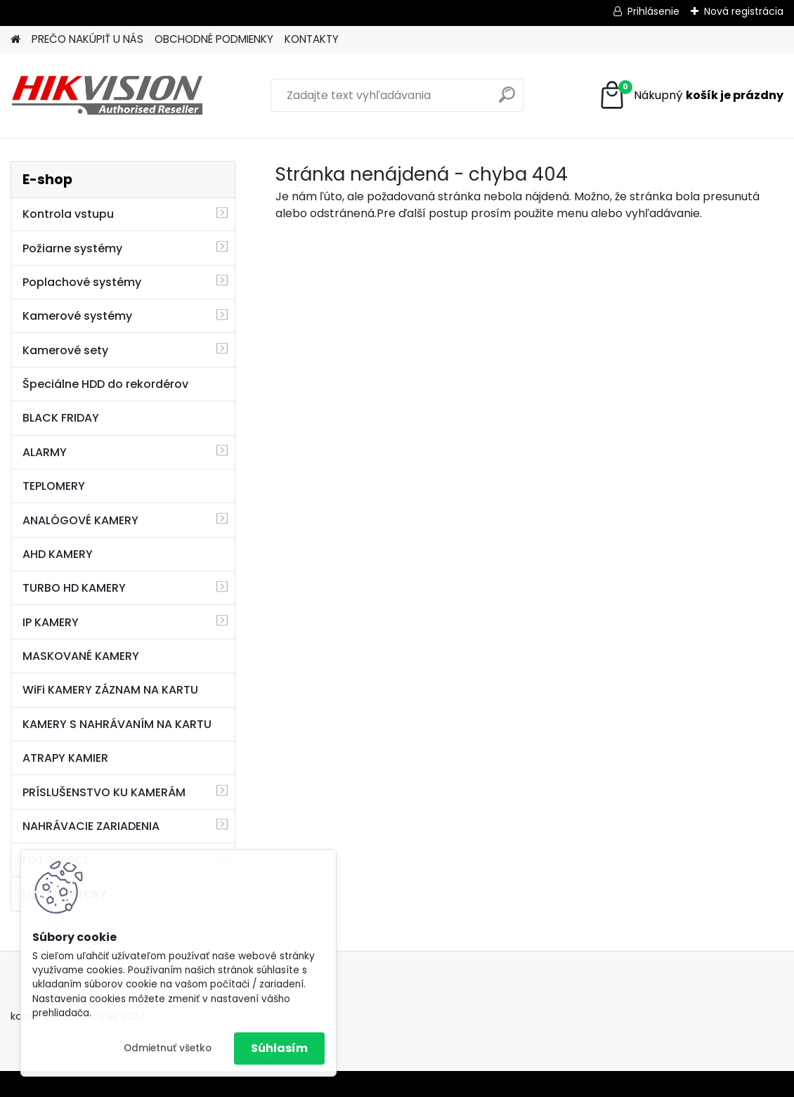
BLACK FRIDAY (60, 418)
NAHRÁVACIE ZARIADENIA (91, 826)
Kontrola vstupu (68, 214)
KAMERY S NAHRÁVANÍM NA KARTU (116, 724)
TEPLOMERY (53, 486)
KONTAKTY (312, 39)
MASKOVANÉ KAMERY (80, 656)
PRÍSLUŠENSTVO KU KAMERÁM (104, 792)
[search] (507, 100)
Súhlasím (279, 1048)
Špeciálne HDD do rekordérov (105, 384)
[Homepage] (15, 39)
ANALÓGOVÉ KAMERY (80, 520)
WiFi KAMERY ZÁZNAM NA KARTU (110, 690)
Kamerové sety (65, 350)
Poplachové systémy (81, 282)
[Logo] (107, 95)
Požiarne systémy (72, 248)
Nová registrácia (743, 11)
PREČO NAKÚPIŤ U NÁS (87, 39)
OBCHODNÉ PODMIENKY (214, 39)
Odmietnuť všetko (167, 1048)
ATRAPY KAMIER (65, 758)
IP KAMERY (50, 622)
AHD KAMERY (57, 554)
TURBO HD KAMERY (74, 588)
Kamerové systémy (77, 316)
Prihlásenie (653, 11)
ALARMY (44, 452)
